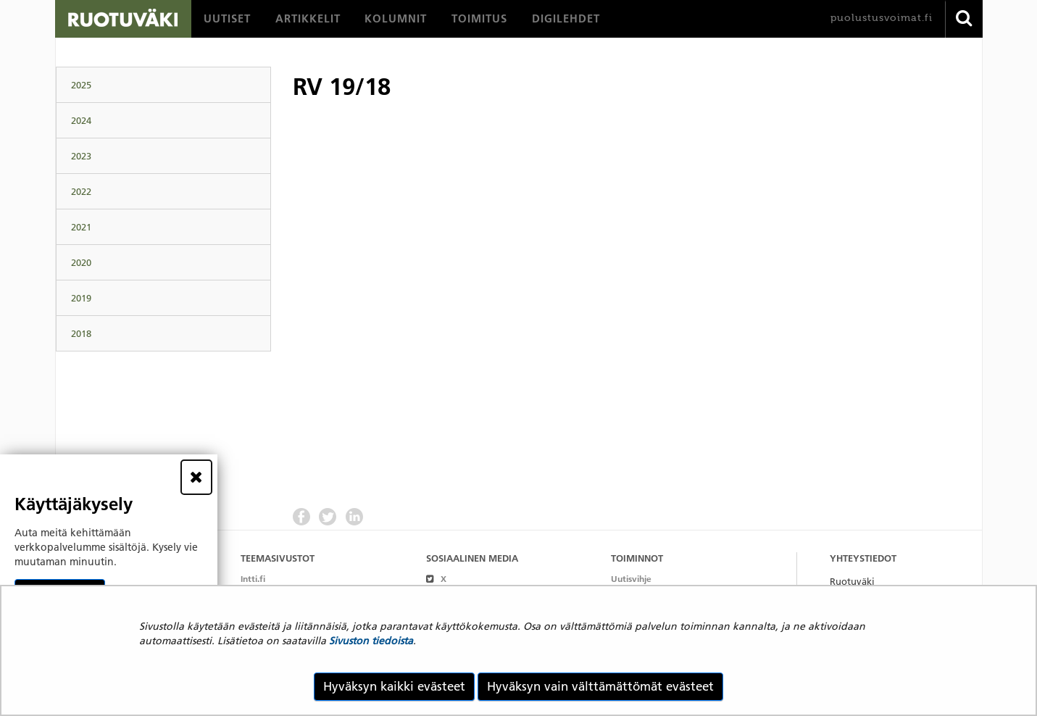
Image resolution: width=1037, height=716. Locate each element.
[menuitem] (227, 19)
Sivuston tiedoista (371, 640)
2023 (81, 156)
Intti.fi (253, 578)
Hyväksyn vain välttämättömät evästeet (600, 686)
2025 (81, 85)
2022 (81, 191)
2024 (81, 120)
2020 (81, 262)
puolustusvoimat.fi (881, 17)
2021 (81, 227)
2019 (81, 298)
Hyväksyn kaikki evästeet (394, 686)
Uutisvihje (631, 578)
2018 (81, 333)
